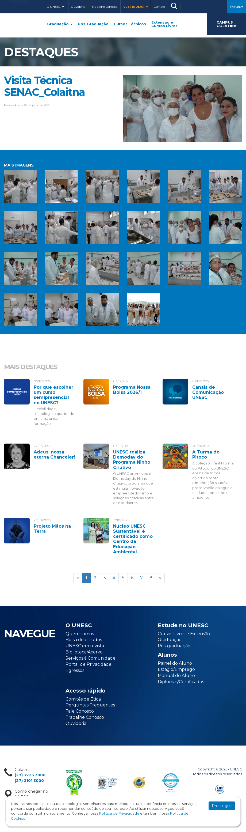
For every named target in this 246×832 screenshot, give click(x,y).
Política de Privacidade (119, 813)
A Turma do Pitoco (206, 454)
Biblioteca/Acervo (84, 652)
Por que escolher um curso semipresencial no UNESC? (53, 395)
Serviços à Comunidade (91, 658)
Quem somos (80, 633)
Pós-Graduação (93, 24)
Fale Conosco (80, 711)
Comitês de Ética (83, 699)
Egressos (75, 670)
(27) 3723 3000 (30, 775)
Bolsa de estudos (84, 639)
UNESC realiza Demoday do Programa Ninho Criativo (131, 459)
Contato (159, 7)
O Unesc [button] (55, 7)
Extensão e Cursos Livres (164, 24)
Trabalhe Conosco (104, 7)
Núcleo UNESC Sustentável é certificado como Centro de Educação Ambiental (133, 539)
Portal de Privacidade (89, 664)
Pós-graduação (174, 645)
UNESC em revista (85, 645)
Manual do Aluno (176, 675)
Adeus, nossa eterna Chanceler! (54, 454)
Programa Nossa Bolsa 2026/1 (132, 390)
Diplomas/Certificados (181, 681)
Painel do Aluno (175, 663)
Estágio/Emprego (176, 669)
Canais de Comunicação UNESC (208, 392)
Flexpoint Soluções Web (238, 788)
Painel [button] (236, 7)
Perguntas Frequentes (90, 705)
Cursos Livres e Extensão (184, 633)
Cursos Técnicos (130, 24)
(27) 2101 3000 (29, 780)
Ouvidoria (78, 7)
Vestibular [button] (135, 7)
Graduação (59, 24)
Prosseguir (222, 805)
